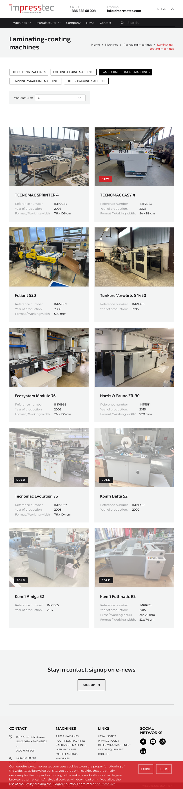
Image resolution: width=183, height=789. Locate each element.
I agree (146, 769)
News (90, 22)
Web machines (66, 749)
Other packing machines (86, 81)
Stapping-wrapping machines (35, 81)
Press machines (67, 736)
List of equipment (110, 749)
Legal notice (107, 736)
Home (95, 44)
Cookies (103, 753)
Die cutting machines (29, 72)
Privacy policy (108, 740)
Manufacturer (46, 22)
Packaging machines (137, 44)
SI (158, 8)
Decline (164, 769)
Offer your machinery (114, 744)
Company (73, 22)
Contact (105, 22)
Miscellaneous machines (67, 756)
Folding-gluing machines (73, 72)
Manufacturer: (23, 97)
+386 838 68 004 (26, 757)
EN (164, 8)
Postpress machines (70, 740)
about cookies (105, 784)
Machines (20, 22)
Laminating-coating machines (125, 72)
